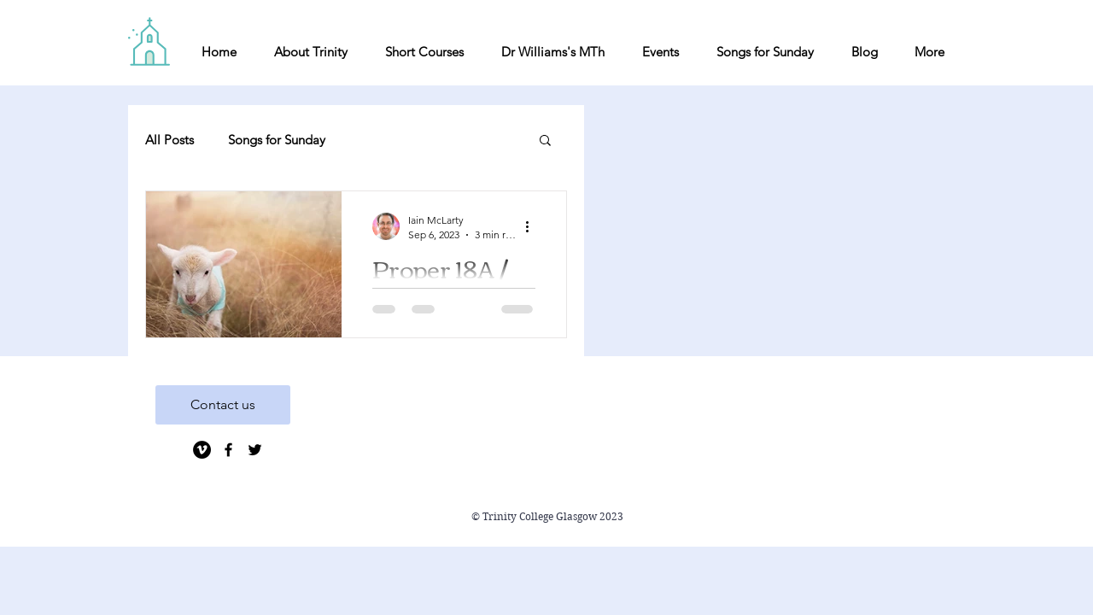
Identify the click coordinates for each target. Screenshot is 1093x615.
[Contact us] (222, 405)
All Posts (169, 140)
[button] (545, 141)
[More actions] (533, 226)
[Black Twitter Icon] (255, 450)
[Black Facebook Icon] (228, 450)
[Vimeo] (202, 450)
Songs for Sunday (276, 140)
